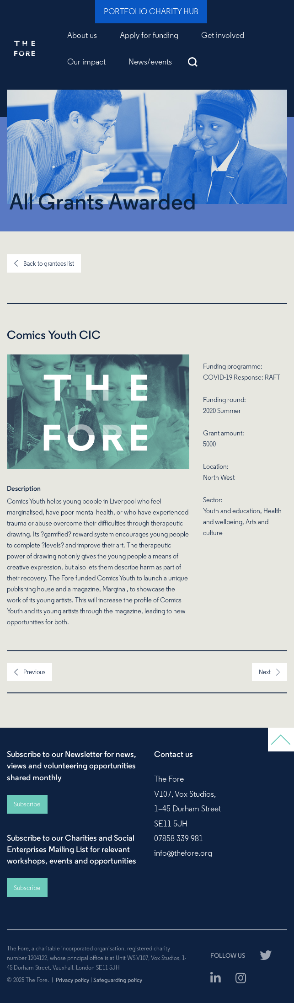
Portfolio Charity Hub (151, 11)
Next (265, 672)
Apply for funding (149, 35)
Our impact (86, 62)
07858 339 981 (178, 838)
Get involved (222, 35)
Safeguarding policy (117, 979)
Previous (34, 672)
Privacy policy (72, 979)
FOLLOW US (227, 955)
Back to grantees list (48, 263)
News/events (150, 62)
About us (82, 35)
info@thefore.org (183, 853)
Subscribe (27, 804)
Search (192, 61)
